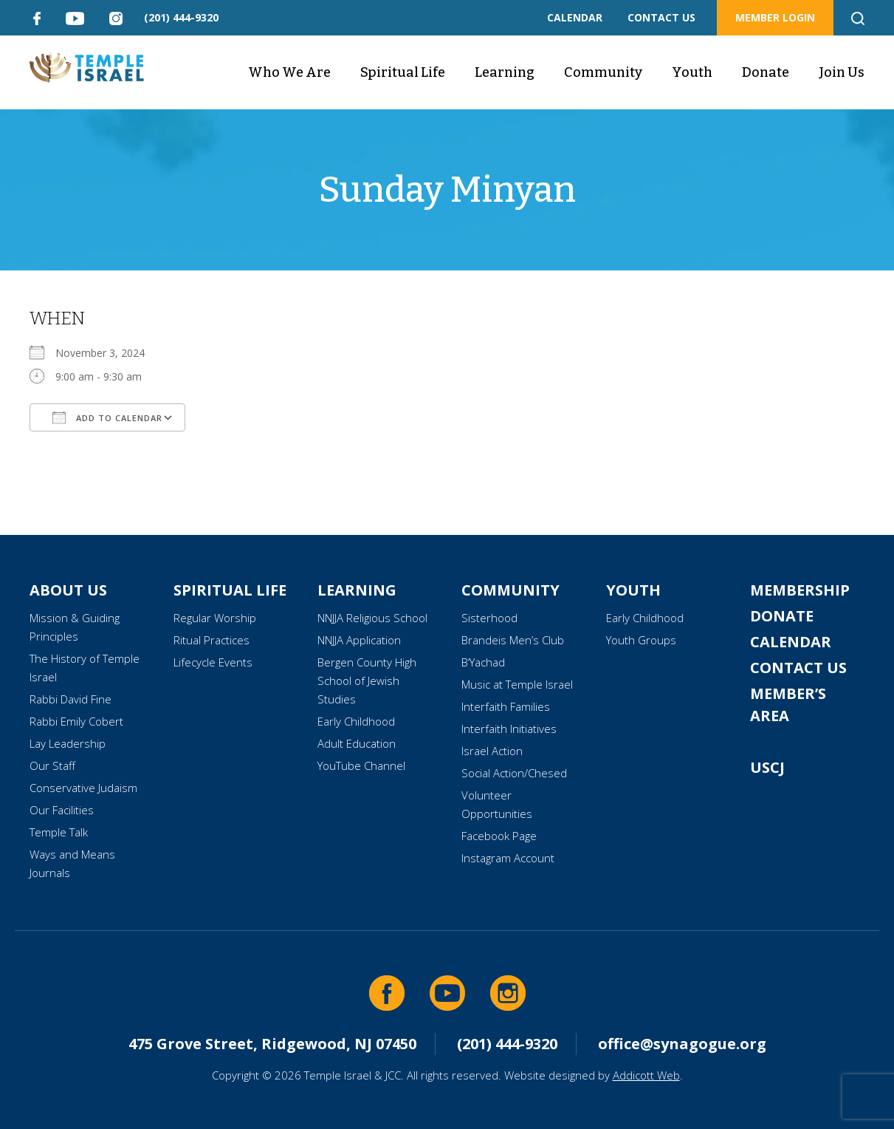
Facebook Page (499, 835)
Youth (692, 72)
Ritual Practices (211, 639)
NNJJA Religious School (372, 617)
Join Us (841, 72)
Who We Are (289, 72)
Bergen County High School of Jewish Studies (366, 680)
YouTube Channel (361, 765)
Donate (765, 72)
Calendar (790, 642)
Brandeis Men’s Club (512, 639)
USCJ (767, 767)
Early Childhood (356, 721)
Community (603, 72)
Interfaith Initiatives (509, 728)
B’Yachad (483, 662)
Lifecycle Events (212, 662)
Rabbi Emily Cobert (76, 721)
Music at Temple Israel (517, 684)
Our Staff (52, 765)
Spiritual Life (402, 72)
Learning (504, 72)
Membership (800, 590)
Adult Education (356, 743)
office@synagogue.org (682, 1044)
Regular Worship (214, 617)
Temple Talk (59, 832)
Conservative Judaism (83, 787)
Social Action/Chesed (514, 772)
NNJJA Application (359, 639)
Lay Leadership (68, 743)
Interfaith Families (505, 706)
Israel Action (492, 750)
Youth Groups (641, 639)
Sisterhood (489, 617)
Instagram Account (507, 857)
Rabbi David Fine (70, 699)
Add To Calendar (107, 417)
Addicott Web (646, 1075)
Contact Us (798, 668)
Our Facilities (62, 809)
